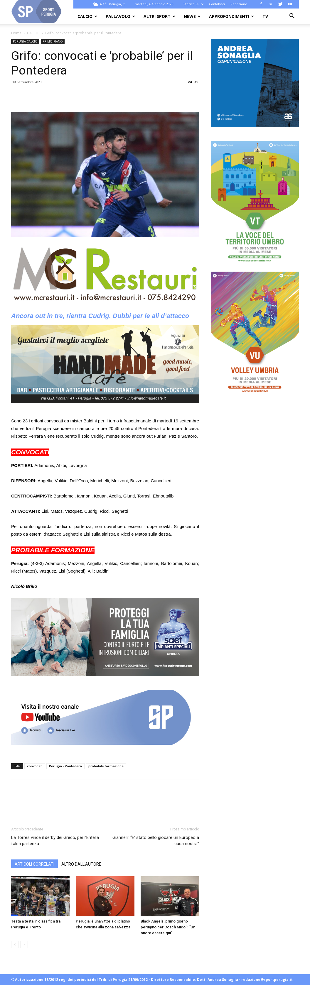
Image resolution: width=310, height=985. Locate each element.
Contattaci (217, 4)
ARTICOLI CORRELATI (34, 864)
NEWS (192, 16)
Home (16, 33)
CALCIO (87, 16)
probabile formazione (106, 766)
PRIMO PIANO (53, 41)
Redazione (238, 4)
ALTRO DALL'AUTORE (81, 864)
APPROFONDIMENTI (231, 16)
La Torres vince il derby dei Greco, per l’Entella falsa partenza (55, 840)
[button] (292, 16)
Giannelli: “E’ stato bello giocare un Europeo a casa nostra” (155, 840)
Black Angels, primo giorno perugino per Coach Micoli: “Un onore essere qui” (168, 927)
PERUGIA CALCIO (25, 41)
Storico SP (193, 4)
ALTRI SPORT (159, 16)
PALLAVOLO (120, 16)
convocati (35, 766)
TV (265, 16)
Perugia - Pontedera (65, 766)
